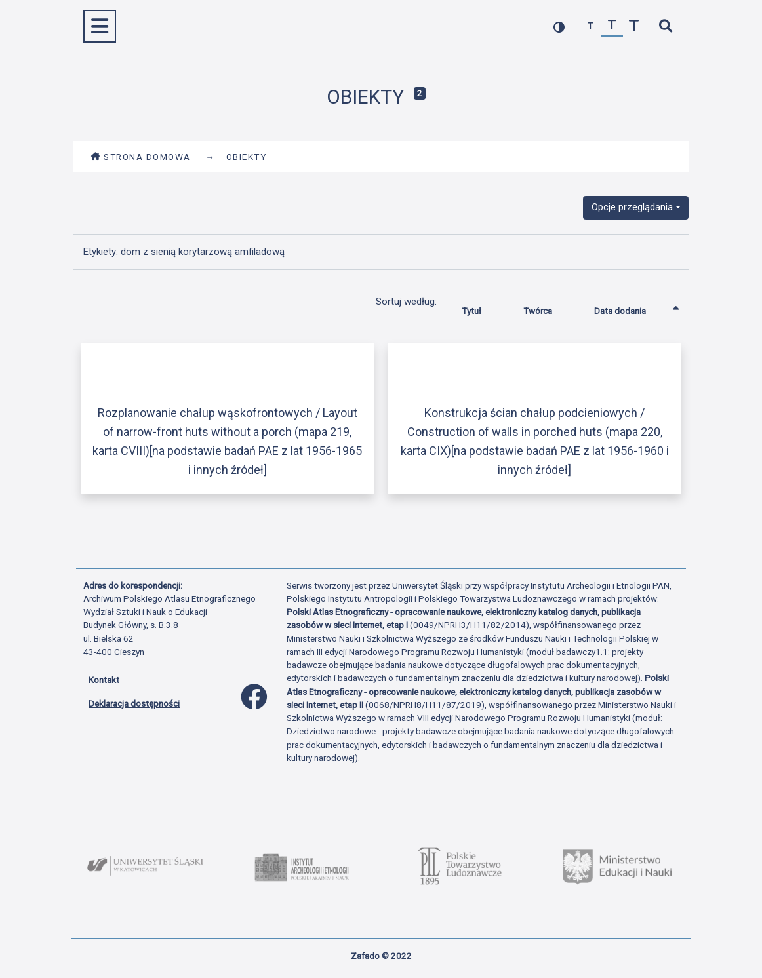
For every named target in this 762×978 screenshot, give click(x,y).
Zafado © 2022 (381, 955)
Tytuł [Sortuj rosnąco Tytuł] (482, 308)
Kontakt (104, 680)
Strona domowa (140, 156)
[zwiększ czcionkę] (634, 26)
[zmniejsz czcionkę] (590, 26)
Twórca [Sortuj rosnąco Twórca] (548, 308)
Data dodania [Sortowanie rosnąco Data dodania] (631, 308)
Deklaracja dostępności (134, 703)
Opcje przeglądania (632, 207)
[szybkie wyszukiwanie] (665, 26)
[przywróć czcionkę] (612, 26)
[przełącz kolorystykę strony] (559, 26)
